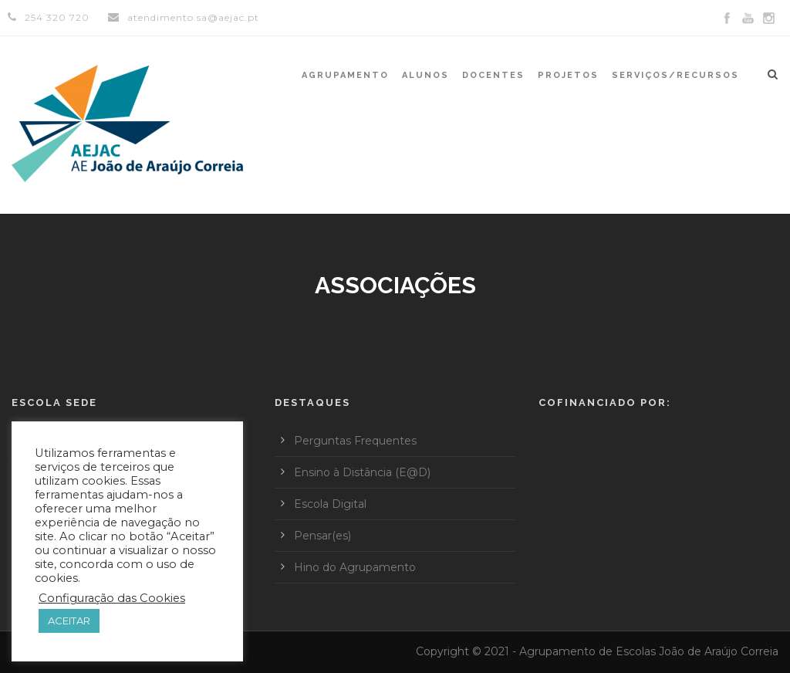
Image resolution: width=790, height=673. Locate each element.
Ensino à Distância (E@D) (362, 472)
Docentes (493, 75)
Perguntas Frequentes (355, 441)
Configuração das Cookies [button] (112, 598)
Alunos (425, 75)
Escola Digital (330, 504)
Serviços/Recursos (675, 75)
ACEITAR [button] (69, 620)
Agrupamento (345, 75)
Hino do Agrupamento (355, 567)
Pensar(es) (322, 536)
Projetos (568, 75)
